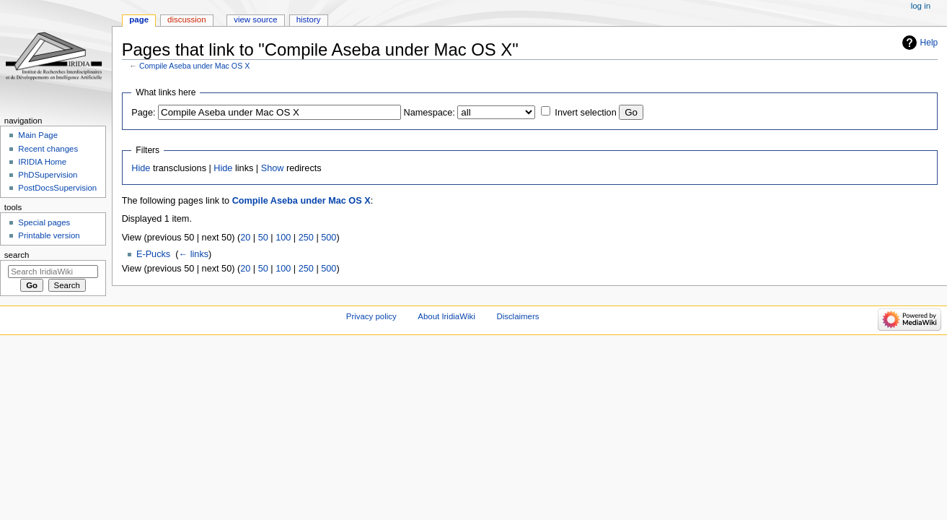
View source (255, 19)
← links (193, 254)
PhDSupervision (47, 174)
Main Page (38, 135)
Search (17, 255)
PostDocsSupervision (57, 187)
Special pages (44, 222)
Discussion (186, 19)
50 (263, 238)
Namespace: (429, 113)
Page (139, 19)
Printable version (48, 235)
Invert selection (585, 113)
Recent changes (48, 148)
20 (245, 238)
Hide (140, 168)
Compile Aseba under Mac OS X (194, 65)
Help (929, 43)
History (308, 19)
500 (328, 238)
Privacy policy (371, 316)
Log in (920, 5)
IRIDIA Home (42, 161)
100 (283, 238)
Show (272, 168)
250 (306, 238)
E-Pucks (153, 254)
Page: (143, 113)
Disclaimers (517, 316)
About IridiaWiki (446, 316)
